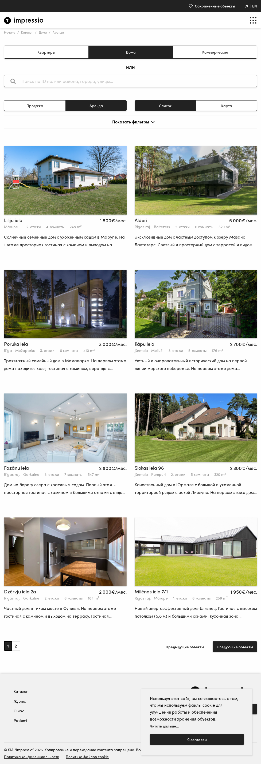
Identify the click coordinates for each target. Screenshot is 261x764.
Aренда (96, 105)
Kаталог (27, 32)
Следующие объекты (235, 646)
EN (254, 6)
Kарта (226, 105)
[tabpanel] (65, 180)
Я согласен (197, 739)
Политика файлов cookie (87, 756)
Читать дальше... (164, 726)
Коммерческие (215, 52)
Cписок (165, 105)
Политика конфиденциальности (31, 756)
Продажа (34, 105)
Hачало (9, 32)
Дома (43, 32)
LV (246, 6)
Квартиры (46, 52)
